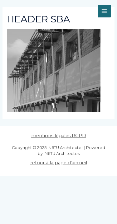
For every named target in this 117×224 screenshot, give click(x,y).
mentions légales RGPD (58, 135)
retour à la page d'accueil (58, 163)
